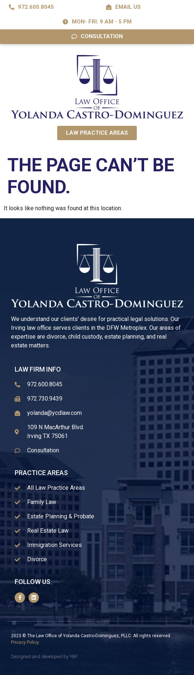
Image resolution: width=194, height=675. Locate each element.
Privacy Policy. (25, 642)
